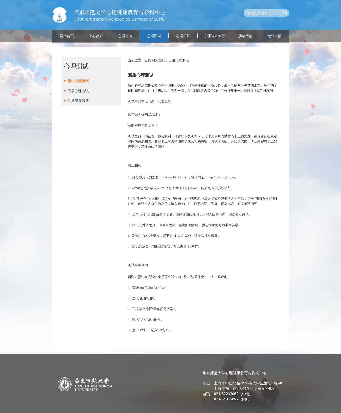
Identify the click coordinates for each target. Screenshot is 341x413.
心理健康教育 (214, 36)
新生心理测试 (179, 60)
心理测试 (154, 36)
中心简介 (96, 36)
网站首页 (67, 36)
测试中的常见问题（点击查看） (151, 101)
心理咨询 (125, 36)
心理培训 (183, 36)
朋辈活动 (245, 36)
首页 (147, 60)
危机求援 (274, 36)
